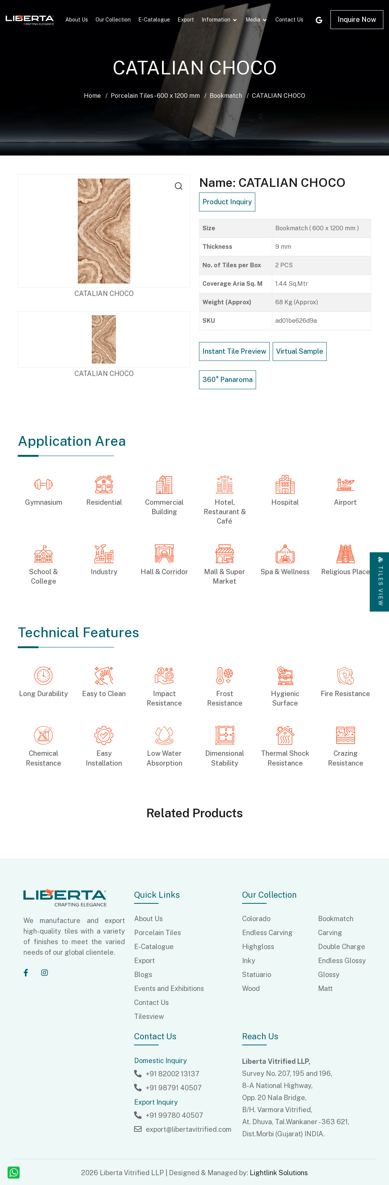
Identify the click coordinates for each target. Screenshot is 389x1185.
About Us (76, 20)
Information (216, 20)
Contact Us (289, 20)
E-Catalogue (154, 20)
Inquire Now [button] (357, 19)
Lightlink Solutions (279, 1173)
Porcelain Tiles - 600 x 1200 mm (155, 95)
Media (252, 20)
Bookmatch (226, 95)
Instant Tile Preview (234, 351)
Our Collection (113, 20)
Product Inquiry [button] (227, 202)
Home (92, 95)
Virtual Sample (299, 351)
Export (186, 20)
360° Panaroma (227, 380)
